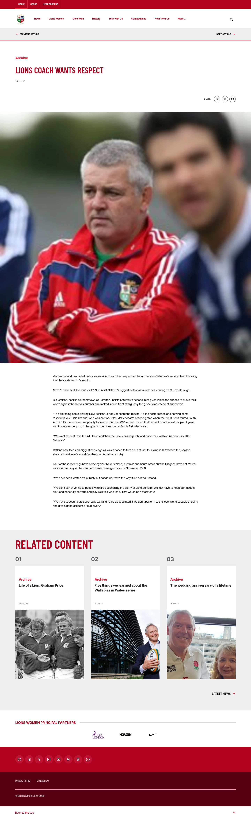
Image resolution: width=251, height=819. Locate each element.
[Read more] (49, 622)
